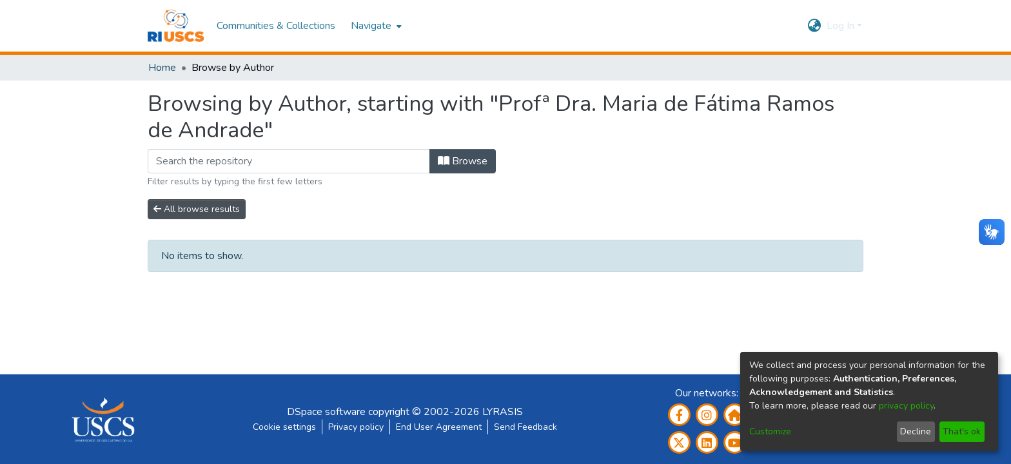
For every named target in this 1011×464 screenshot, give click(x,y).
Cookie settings (284, 427)
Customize (770, 431)
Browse (462, 161)
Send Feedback (525, 427)
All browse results (196, 209)
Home (162, 68)
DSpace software (326, 412)
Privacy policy (356, 427)
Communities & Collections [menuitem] (276, 26)
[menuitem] (375, 26)
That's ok (962, 431)
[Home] (176, 26)
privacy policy (906, 406)
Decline (915, 431)
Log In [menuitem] (840, 26)
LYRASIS (502, 412)
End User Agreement (439, 427)
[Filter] (289, 161)
